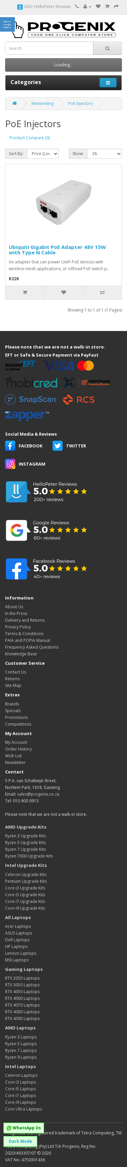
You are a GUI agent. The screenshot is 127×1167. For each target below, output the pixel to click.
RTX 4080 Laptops (22, 1012)
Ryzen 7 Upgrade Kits (25, 849)
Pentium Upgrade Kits (26, 881)
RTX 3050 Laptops (22, 985)
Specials (13, 711)
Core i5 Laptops (20, 1089)
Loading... (63, 65)
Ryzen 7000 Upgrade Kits (29, 856)
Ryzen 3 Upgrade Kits (25, 836)
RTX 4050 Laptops (22, 991)
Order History (18, 749)
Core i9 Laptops (20, 1102)
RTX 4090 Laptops (22, 1018)
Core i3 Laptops (20, 1082)
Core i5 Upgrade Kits (25, 895)
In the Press (16, 613)
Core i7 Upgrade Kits (25, 901)
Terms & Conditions (24, 633)
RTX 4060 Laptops (22, 998)
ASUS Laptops (18, 933)
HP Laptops (16, 946)
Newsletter (15, 762)
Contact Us (15, 672)
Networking (42, 103)
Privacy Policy (18, 627)
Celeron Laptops (21, 1075)
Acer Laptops (18, 926)
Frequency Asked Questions (32, 647)
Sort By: (16, 153)
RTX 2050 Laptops (22, 978)
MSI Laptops (16, 960)
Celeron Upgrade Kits (25, 874)
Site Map (13, 685)
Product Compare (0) (29, 138)
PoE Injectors (80, 103)
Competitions (18, 724)
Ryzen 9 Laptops (21, 1057)
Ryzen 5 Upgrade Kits (25, 842)
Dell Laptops (17, 940)
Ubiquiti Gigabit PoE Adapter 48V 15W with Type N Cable (57, 250)
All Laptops (18, 917)
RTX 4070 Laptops (22, 1005)
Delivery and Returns (25, 620)
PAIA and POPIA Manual (27, 640)
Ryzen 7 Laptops (21, 1050)
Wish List (13, 756)
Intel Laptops (20, 1066)
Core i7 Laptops (20, 1095)
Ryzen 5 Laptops (21, 1044)
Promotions (16, 717)
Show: (78, 153)
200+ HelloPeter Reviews (44, 6)
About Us (14, 607)
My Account (16, 742)
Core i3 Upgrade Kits (25, 888)
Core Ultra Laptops (23, 1109)
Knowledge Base (21, 654)
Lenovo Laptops (20, 953)
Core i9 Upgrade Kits (25, 908)
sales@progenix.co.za (38, 794)
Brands (12, 704)
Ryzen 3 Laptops (21, 1037)
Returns (12, 679)
